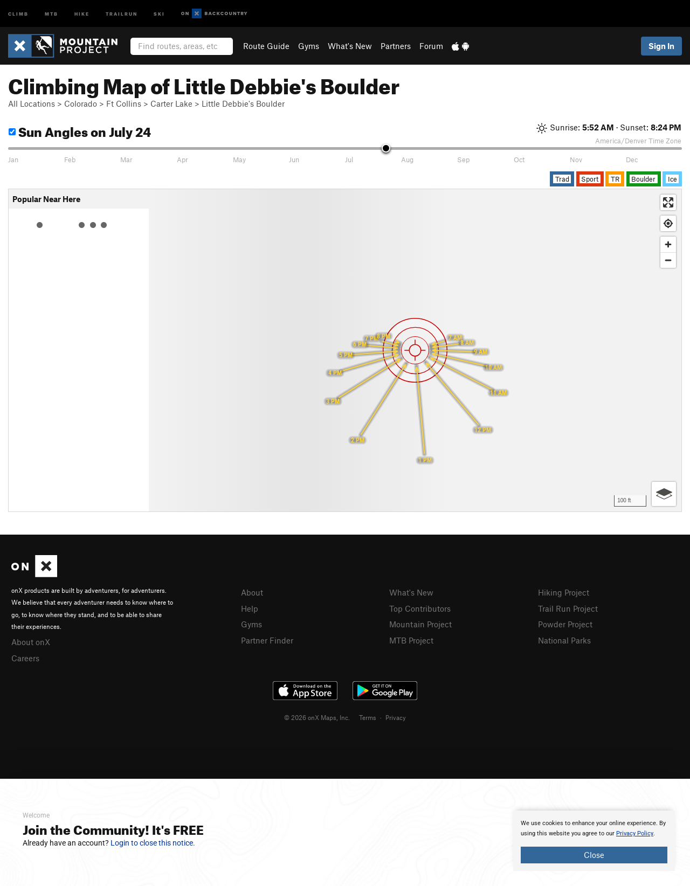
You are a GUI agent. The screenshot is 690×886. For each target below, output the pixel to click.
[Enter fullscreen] (668, 202)
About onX (30, 642)
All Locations (31, 103)
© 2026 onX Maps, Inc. (317, 717)
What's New (350, 46)
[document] (594, 840)
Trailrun (121, 13)
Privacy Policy (634, 833)
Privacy (395, 717)
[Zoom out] (668, 260)
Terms (367, 717)
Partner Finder (267, 640)
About (252, 592)
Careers (25, 658)
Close (594, 855)
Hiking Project (563, 592)
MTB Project (411, 640)
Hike (81, 13)
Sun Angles (80, 130)
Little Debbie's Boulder (243, 103)
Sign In (661, 46)
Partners (396, 46)
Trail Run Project (568, 608)
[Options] (664, 494)
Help (249, 608)
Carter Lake (171, 103)
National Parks (564, 640)
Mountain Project (420, 624)
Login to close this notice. (153, 843)
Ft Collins (123, 103)
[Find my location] (668, 223)
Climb (18, 13)
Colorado (80, 103)
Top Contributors (420, 608)
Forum (431, 46)
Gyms (308, 46)
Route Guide (266, 46)
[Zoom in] (668, 244)
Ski (159, 13)
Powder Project (565, 624)
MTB (51, 13)
